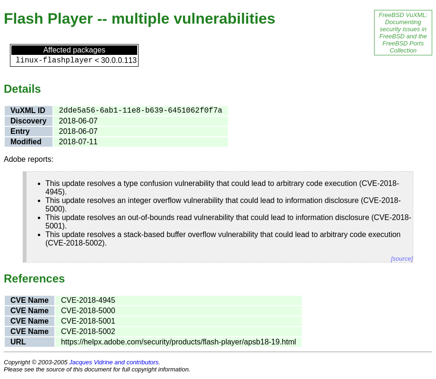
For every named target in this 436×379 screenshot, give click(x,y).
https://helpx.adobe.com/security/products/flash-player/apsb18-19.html (178, 342)
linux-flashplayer (54, 60)
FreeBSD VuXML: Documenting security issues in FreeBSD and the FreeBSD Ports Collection (403, 32)
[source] (402, 258)
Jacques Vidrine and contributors (113, 362)
